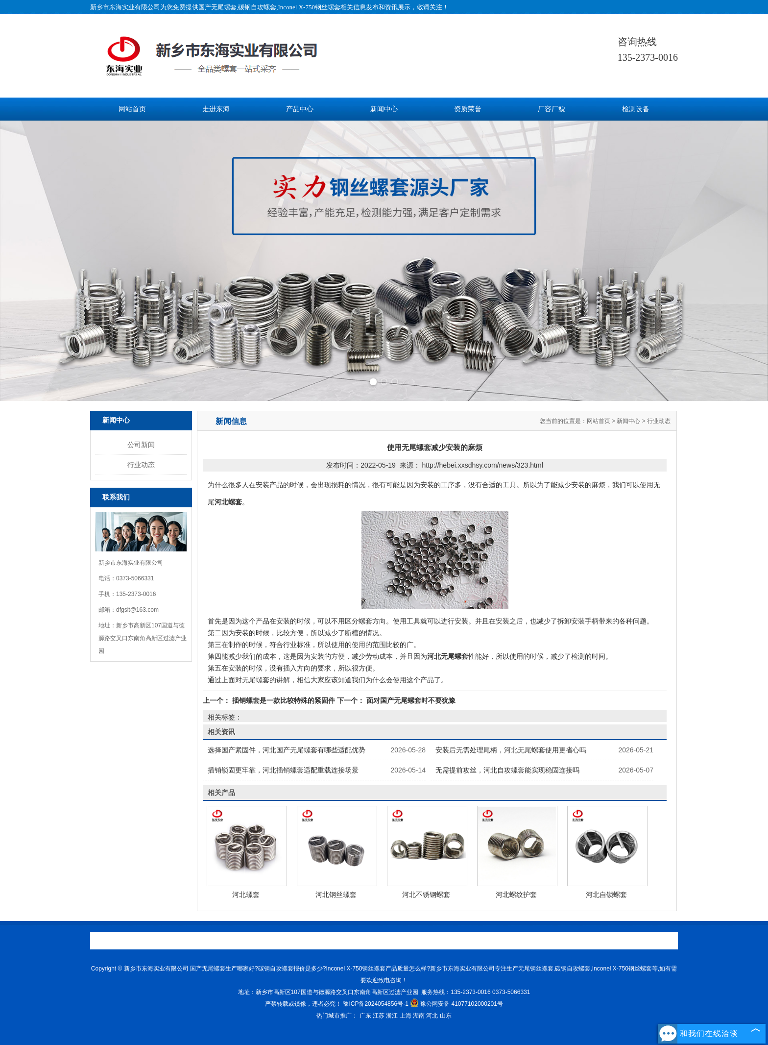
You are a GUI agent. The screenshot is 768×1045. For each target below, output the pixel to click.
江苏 (378, 1015)
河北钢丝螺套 (336, 894)
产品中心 (299, 109)
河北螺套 (246, 894)
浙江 (392, 1015)
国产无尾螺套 (217, 7)
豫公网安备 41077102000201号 (456, 1003)
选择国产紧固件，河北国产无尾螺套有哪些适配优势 (286, 750)
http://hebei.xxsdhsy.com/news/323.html (482, 465)
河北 (432, 1015)
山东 (446, 1015)
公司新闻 (141, 444)
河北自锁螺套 (606, 894)
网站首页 (132, 109)
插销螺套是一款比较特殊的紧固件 (283, 700)
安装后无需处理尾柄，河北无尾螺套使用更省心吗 (510, 750)
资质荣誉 (467, 109)
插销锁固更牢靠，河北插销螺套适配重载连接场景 (283, 770)
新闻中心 (384, 109)
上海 (405, 1015)
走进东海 (216, 109)
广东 (365, 1015)
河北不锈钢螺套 (426, 894)
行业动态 (141, 465)
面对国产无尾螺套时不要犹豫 (410, 700)
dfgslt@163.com (137, 609)
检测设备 (635, 109)
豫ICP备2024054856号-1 (375, 1003)
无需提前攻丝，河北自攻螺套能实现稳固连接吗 (507, 770)
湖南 (419, 1015)
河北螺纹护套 (516, 894)
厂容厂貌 (551, 109)
